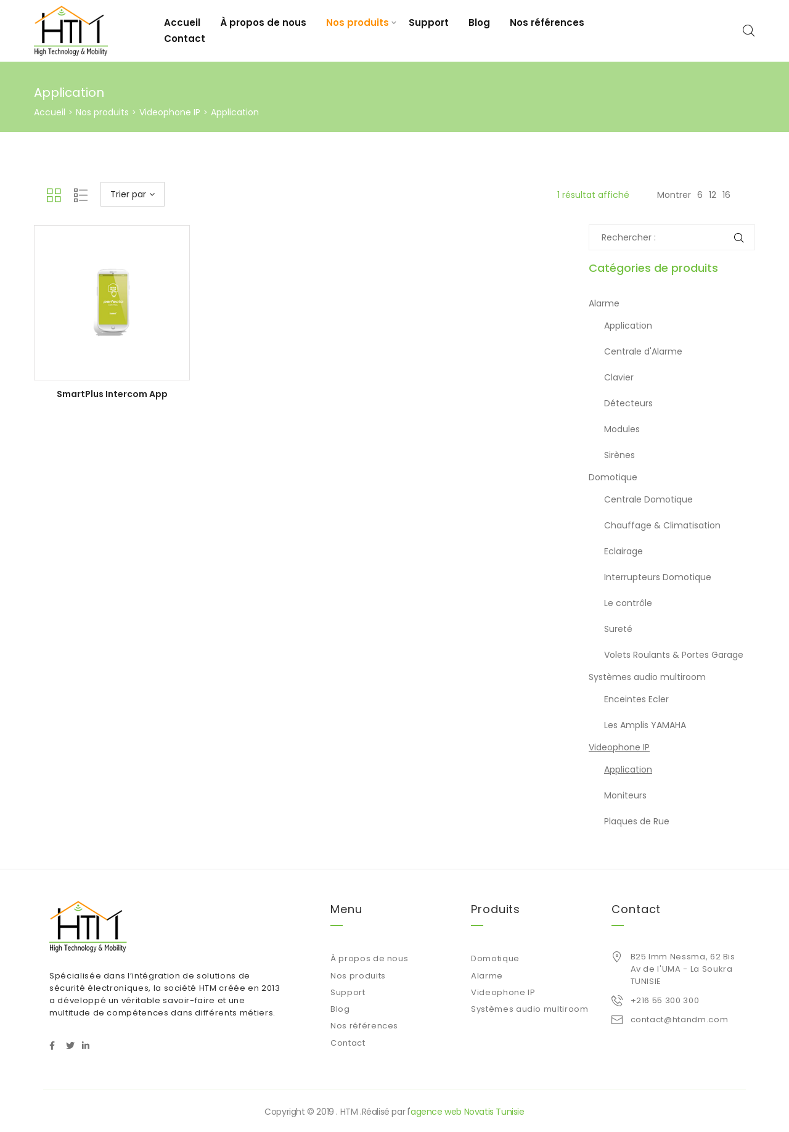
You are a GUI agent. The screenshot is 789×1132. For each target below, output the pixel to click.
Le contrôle (628, 603)
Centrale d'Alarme (643, 351)
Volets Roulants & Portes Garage (673, 655)
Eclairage (623, 551)
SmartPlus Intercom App (112, 394)
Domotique (613, 477)
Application (628, 325)
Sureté (618, 629)
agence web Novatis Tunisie (468, 1111)
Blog (479, 22)
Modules (622, 429)
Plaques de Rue (636, 821)
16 (726, 195)
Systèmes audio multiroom (647, 677)
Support (429, 22)
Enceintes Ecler (636, 699)
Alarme (604, 303)
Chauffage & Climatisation (662, 525)
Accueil (182, 22)
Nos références (547, 22)
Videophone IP (169, 112)
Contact (184, 38)
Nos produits (357, 22)
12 (712, 195)
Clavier (619, 377)
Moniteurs (625, 795)
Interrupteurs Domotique (657, 577)
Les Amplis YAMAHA (645, 725)
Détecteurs (628, 403)
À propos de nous (263, 22)
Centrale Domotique (648, 499)
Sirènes (619, 455)
